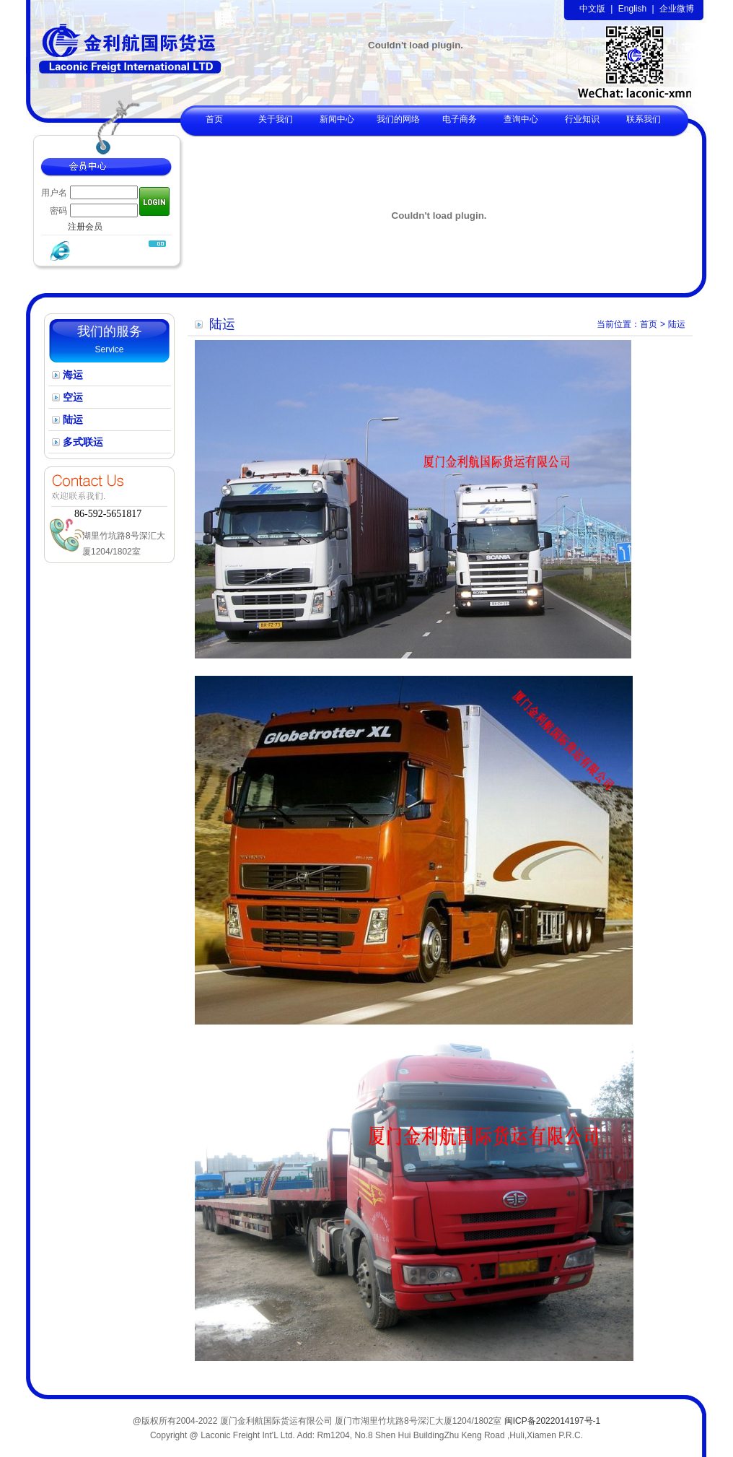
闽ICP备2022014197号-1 (552, 1421)
